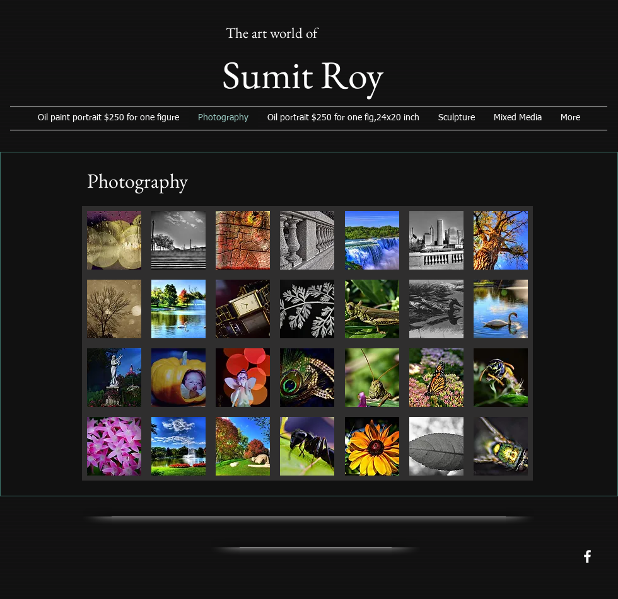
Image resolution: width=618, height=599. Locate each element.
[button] (114, 240)
